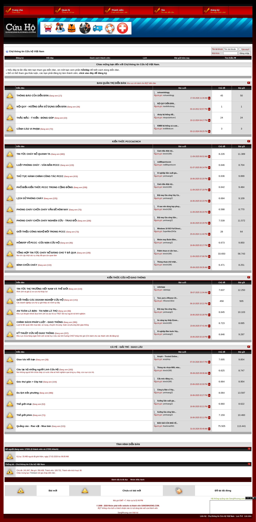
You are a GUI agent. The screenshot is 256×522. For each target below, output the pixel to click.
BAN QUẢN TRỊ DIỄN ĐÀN (111, 83)
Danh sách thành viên (100, 58)
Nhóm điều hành (137, 480)
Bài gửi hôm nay (182, 58)
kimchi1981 (167, 154)
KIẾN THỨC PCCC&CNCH (126, 141)
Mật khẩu (215, 53)
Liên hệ (203, 516)
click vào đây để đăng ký (93, 73)
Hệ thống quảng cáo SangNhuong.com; (228, 498)
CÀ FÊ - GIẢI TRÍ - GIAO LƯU (126, 347)
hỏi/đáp (85, 70)
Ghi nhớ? (244, 50)
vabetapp (166, 290)
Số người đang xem (14, 449)
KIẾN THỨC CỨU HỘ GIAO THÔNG (126, 277)
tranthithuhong (168, 106)
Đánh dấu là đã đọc (120, 480)
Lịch (145, 58)
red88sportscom (169, 165)
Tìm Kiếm (229, 58)
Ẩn (248, 498)
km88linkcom (168, 129)
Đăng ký (20, 58)
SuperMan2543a (169, 231)
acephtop (166, 359)
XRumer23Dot (168, 301)
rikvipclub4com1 (169, 118)
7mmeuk (33, 473)
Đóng (253, 498)
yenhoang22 (168, 176)
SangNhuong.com (125, 513)
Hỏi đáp (50, 58)
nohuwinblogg (168, 95)
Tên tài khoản (217, 49)
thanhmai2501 (168, 426)
